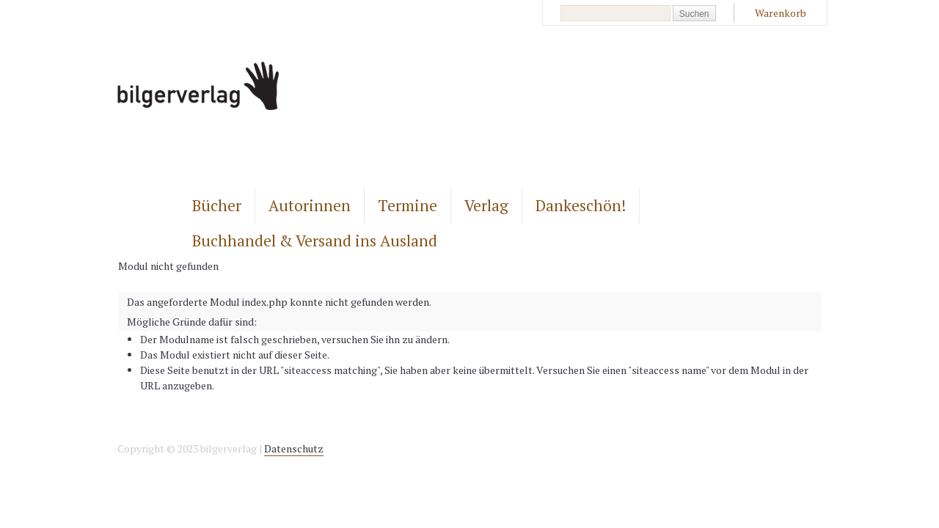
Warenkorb (780, 13)
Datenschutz (294, 448)
